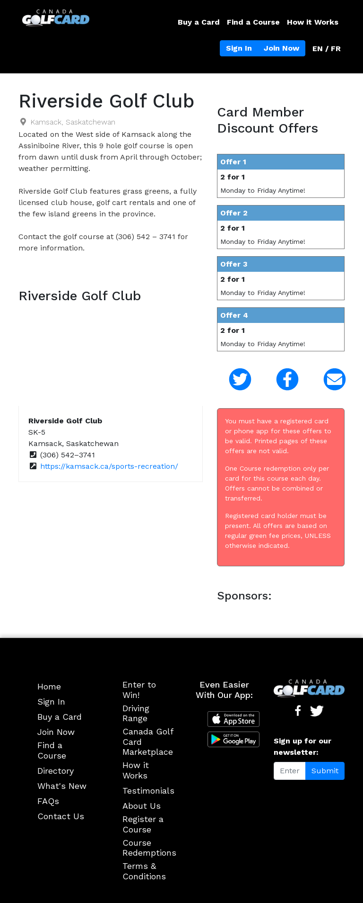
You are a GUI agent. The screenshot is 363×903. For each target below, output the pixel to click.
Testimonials (148, 791)
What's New (61, 786)
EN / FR (326, 48)
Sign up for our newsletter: (302, 746)
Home (49, 686)
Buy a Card (199, 22)
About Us (141, 806)
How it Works (312, 22)
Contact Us (60, 816)
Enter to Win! (139, 689)
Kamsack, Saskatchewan (72, 121)
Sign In (239, 48)
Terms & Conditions (144, 871)
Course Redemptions (149, 848)
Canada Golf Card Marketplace (147, 741)
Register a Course (143, 824)
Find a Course (253, 22)
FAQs (48, 801)
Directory (55, 771)
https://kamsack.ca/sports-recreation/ (109, 466)
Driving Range (135, 713)
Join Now (281, 48)
